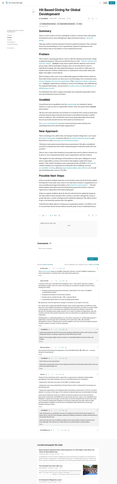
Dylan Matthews (43, 468)
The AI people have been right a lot (50, 466)
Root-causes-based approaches (49, 123)
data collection (83, 168)
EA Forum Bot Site (14, 3)
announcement (46, 271)
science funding (80, 86)
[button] (51, 215)
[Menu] (3, 3)
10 (68, 18)
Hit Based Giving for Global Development (15, 31)
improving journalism (69, 168)
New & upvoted (48, 264)
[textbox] (68, 251)
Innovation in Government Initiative (66, 140)
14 (61, 468)
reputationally (72, 104)
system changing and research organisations (54, 81)
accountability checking (47, 168)
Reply (40, 275)
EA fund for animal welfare (79, 185)
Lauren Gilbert (42, 482)
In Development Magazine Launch (50, 480)
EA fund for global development (80, 138)
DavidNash (44, 18)
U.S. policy (71, 86)
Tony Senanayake (43, 454)
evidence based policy (48, 138)
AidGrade (90, 163)
